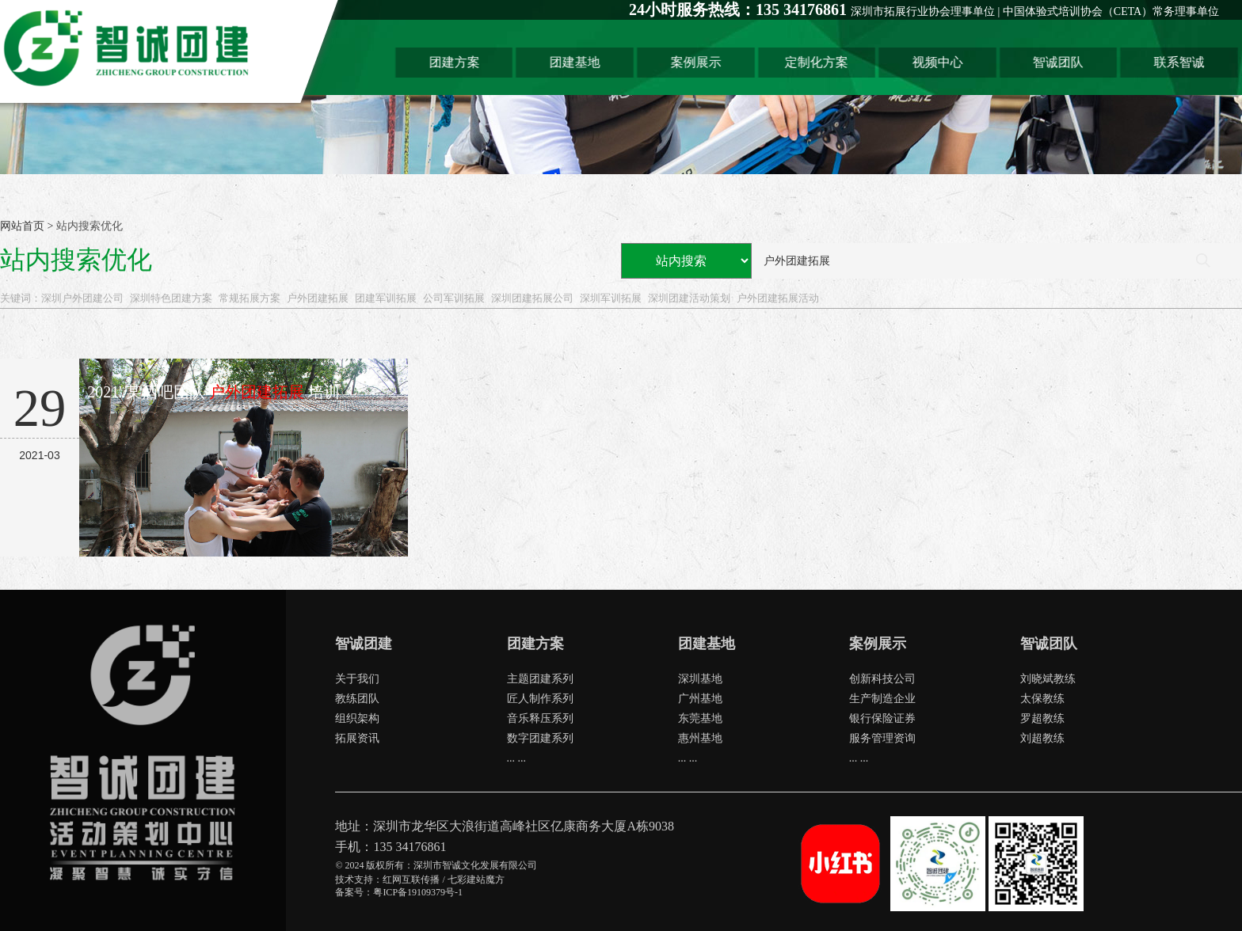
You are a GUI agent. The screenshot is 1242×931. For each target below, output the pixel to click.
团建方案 (457, 62)
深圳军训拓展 (611, 298)
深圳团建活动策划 (689, 298)
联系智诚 (1181, 62)
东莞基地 (700, 718)
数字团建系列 (540, 738)
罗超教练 (1042, 718)
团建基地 (578, 62)
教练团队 (357, 699)
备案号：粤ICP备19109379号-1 (399, 892)
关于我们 (357, 679)
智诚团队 (1061, 62)
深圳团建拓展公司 (532, 298)
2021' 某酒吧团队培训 (213, 392)
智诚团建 (363, 644)
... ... (517, 758)
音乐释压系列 (540, 718)
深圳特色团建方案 (171, 298)
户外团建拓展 (318, 298)
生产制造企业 (882, 699)
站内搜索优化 (89, 226)
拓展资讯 (357, 738)
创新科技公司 (882, 679)
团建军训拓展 (386, 298)
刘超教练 (1042, 738)
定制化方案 (819, 62)
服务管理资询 (882, 738)
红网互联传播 (411, 879)
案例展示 (699, 62)
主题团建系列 (540, 679)
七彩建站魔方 (476, 879)
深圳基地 (700, 679)
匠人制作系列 (540, 699)
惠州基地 (700, 738)
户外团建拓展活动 (778, 298)
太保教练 (1042, 699)
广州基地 (700, 699)
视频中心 (940, 62)
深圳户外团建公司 (82, 298)
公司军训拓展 (454, 298)
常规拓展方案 (249, 298)
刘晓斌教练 (1048, 679)
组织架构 (357, 718)
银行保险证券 (882, 718)
